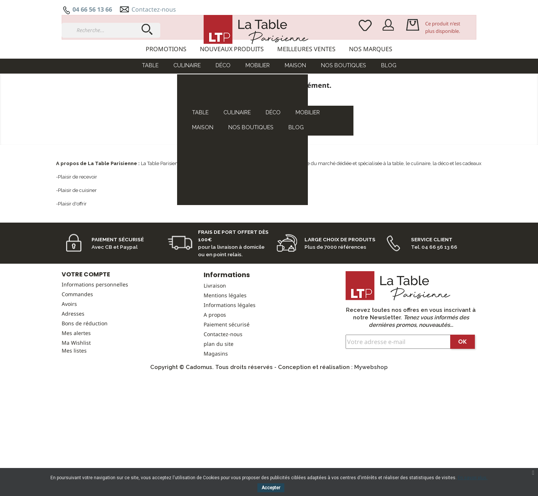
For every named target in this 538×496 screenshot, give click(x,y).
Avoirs (69, 341)
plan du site (219, 381)
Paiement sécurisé (227, 362)
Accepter (271, 487)
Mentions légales (225, 333)
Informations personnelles (95, 322)
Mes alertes (76, 371)
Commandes (77, 332)
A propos (215, 352)
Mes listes (74, 388)
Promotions (166, 49)
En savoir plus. (473, 477)
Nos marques (370, 49)
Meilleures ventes (306, 49)
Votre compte (86, 312)
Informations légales (230, 343)
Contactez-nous (154, 9)
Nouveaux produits (232, 49)
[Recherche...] (111, 30)
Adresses (73, 351)
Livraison (215, 323)
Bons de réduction (85, 361)
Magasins (216, 391)
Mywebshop (371, 405)
